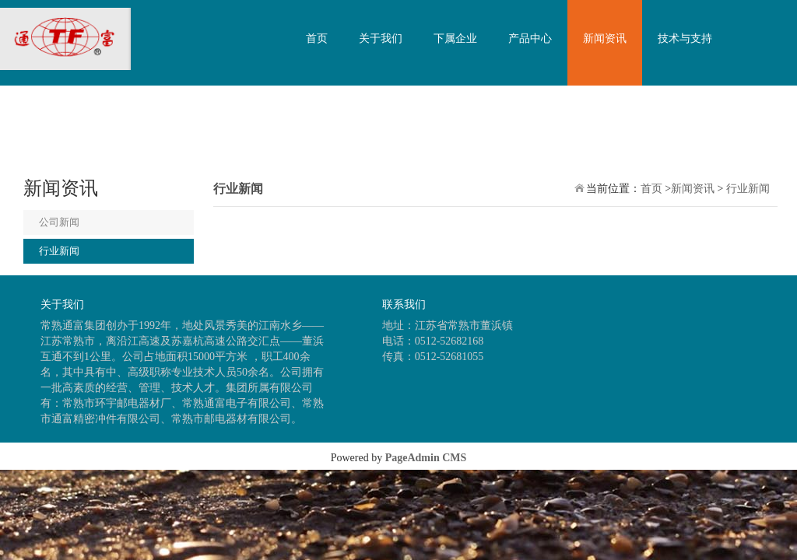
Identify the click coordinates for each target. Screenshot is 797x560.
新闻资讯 (605, 38)
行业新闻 (59, 251)
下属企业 (455, 38)
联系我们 (327, 124)
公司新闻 (59, 222)
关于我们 (380, 38)
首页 (317, 38)
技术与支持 (685, 38)
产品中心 (530, 38)
